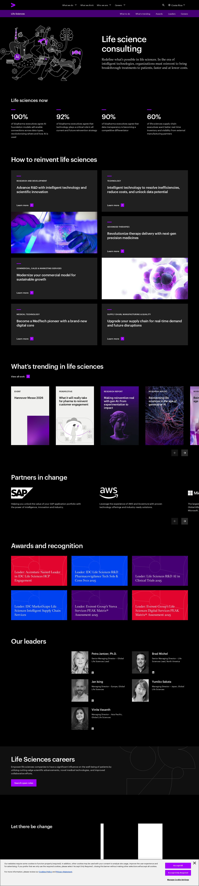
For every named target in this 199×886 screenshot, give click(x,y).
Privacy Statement (64, 872)
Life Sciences (18, 13)
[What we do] (69, 5)
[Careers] (120, 5)
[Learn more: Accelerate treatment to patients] (145, 324)
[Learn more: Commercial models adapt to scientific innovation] (54, 278)
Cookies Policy (45, 872)
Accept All (178, 865)
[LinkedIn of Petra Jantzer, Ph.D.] (92, 672)
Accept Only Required (178, 873)
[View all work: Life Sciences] (20, 376)
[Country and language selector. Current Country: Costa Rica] (177, 5)
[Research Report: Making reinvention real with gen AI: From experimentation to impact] (120, 415)
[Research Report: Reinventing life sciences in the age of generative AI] (164, 415)
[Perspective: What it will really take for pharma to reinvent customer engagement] (75, 415)
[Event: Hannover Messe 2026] (30, 415)
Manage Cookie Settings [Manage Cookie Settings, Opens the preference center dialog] (178, 880)
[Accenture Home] (19, 5)
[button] (23, 782)
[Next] (184, 453)
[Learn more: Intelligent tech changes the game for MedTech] (54, 324)
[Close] (195, 863)
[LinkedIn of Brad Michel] (153, 672)
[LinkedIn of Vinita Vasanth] (92, 728)
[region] (99, 872)
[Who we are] (104, 5)
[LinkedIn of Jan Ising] (92, 700)
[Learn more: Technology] (145, 191)
